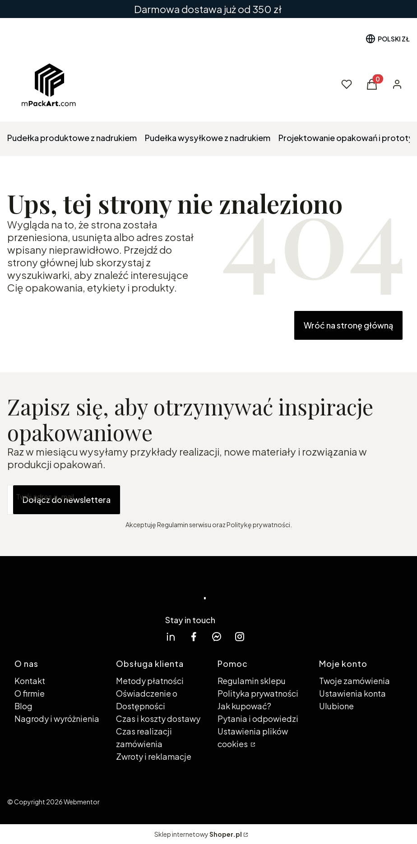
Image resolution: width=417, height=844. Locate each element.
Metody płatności (150, 680)
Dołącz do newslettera (67, 499)
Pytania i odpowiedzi (258, 718)
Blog (23, 706)
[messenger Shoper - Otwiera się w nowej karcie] (216, 636)
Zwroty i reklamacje (153, 756)
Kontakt (29, 680)
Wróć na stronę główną (348, 325)
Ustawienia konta (352, 693)
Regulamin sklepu (252, 680)
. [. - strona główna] (205, 590)
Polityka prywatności (258, 693)
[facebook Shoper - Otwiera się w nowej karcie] (193, 636)
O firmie (29, 693)
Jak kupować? (244, 706)
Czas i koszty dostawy (158, 718)
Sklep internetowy (198, 834)
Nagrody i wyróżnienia (56, 718)
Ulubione (336, 706)
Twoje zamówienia (354, 680)
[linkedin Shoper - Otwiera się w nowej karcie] (170, 636)
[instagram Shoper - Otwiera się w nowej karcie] (239, 636)
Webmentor (82, 802)
